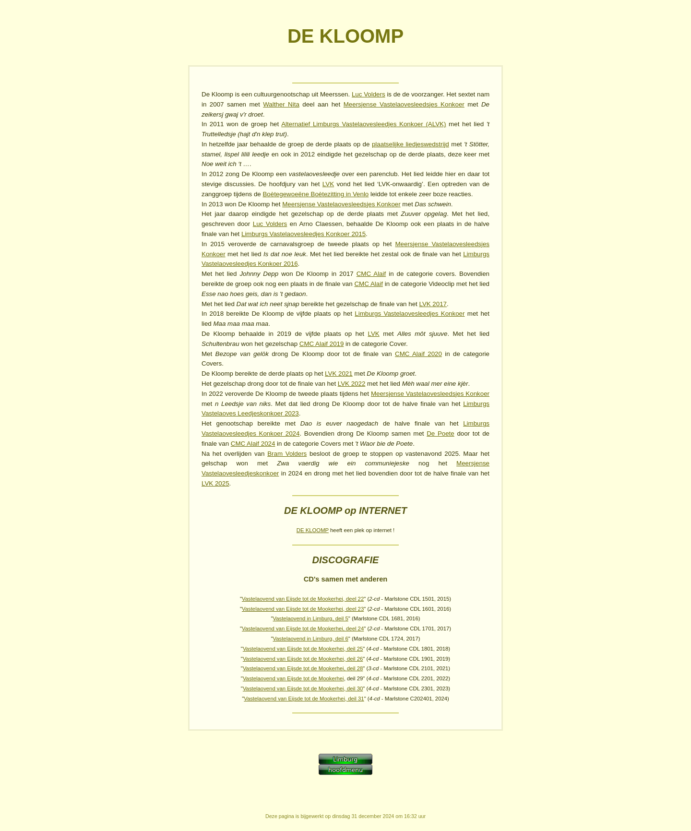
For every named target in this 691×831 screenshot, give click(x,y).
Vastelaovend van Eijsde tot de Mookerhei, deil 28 (303, 668)
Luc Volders (368, 94)
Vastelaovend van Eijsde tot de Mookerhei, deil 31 (304, 698)
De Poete (440, 433)
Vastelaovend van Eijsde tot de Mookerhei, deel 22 (303, 599)
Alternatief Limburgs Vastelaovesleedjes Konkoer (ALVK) (363, 124)
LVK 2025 (215, 483)
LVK (328, 184)
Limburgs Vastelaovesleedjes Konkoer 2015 (303, 233)
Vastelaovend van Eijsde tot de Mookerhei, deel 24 (303, 628)
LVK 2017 (433, 304)
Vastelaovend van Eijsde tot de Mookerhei (293, 678)
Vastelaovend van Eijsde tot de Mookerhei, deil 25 (303, 649)
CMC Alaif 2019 (321, 343)
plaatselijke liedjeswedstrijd (410, 144)
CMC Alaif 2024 (253, 443)
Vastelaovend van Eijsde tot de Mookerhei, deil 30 (303, 688)
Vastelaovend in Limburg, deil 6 (310, 638)
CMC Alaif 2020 (418, 353)
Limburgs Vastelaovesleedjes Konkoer (410, 313)
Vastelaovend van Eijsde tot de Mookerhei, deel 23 (303, 609)
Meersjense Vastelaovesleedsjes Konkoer (404, 104)
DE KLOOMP (313, 530)
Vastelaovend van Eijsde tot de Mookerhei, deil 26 (303, 659)
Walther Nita (281, 104)
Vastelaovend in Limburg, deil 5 (310, 618)
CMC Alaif (371, 273)
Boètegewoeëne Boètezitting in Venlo (315, 194)
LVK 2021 (339, 373)
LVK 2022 (352, 383)
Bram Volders (287, 453)
